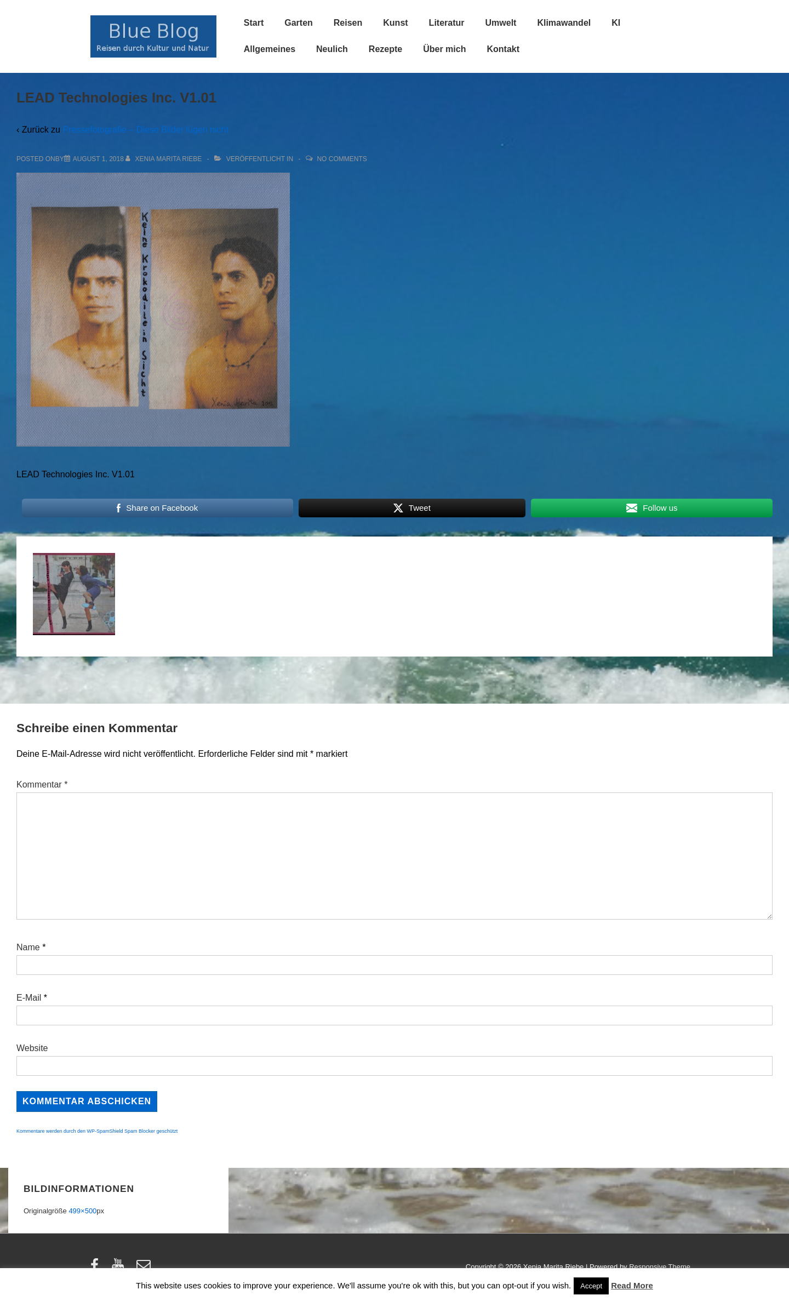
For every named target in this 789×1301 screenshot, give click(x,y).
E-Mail (28, 997)
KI (615, 22)
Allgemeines (269, 49)
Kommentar (41, 784)
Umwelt (501, 22)
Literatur (447, 22)
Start (254, 22)
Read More (632, 1285)
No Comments (342, 159)
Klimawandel (564, 22)
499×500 (82, 1211)
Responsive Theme (659, 1267)
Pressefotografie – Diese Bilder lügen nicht (145, 129)
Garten (298, 22)
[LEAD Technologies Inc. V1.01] (98, 159)
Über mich (444, 49)
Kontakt (503, 49)
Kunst (395, 22)
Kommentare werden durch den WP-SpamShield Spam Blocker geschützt (97, 1131)
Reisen (348, 22)
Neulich (332, 49)
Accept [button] (591, 1286)
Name (28, 947)
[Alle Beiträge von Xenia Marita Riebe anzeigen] (164, 159)
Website (32, 1048)
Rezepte (385, 49)
